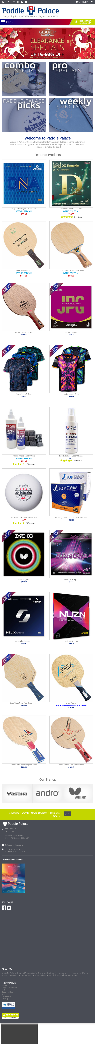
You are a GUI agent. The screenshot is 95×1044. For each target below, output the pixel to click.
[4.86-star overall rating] (24, 523)
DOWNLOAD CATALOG (12, 859)
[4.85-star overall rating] (71, 460)
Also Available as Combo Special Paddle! (71, 705)
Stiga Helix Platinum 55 (24, 641)
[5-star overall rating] (71, 217)
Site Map (5, 999)
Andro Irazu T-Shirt (71, 394)
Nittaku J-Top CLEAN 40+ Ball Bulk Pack (71, 517)
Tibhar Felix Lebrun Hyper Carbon (23, 765)
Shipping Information (9, 988)
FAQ (3, 990)
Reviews (5, 994)
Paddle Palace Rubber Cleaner (71, 456)
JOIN (67, 813)
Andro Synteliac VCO (24, 270)
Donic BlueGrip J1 (71, 579)
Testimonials (6, 996)
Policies (4, 985)
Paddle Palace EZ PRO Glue (24, 456)
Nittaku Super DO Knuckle (71, 209)
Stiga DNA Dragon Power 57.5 (24, 209)
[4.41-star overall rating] (24, 464)
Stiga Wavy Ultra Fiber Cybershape (24, 703)
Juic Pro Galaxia (71, 332)
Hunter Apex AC (71, 703)
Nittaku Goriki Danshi (23, 332)
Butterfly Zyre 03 (23, 579)
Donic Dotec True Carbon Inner (71, 270)
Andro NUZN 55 (71, 641)
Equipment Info (7, 992)
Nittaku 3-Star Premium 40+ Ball (24, 517)
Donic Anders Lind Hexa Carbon (71, 765)
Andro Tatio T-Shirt (23, 394)
